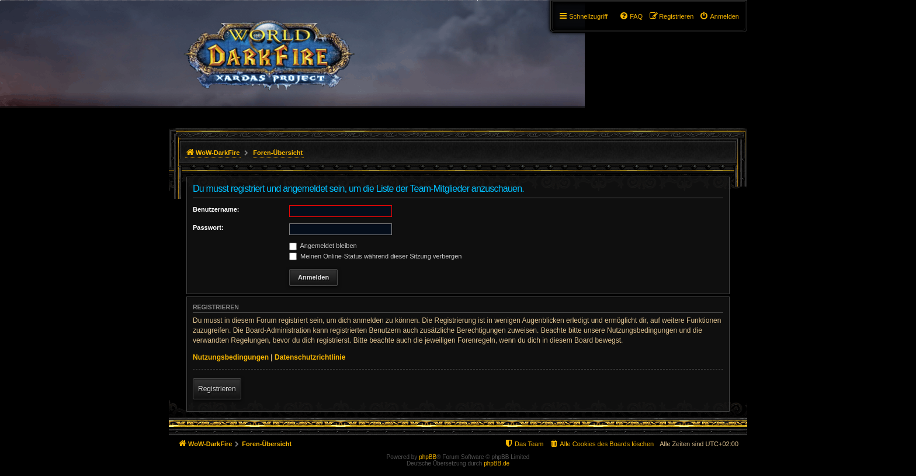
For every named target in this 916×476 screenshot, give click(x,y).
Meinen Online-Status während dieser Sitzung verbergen (375, 256)
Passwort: (208, 227)
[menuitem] (719, 16)
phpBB (427, 457)
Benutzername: (216, 209)
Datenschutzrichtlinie (310, 357)
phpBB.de (496, 463)
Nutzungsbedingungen (231, 357)
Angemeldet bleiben (323, 245)
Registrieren (217, 389)
